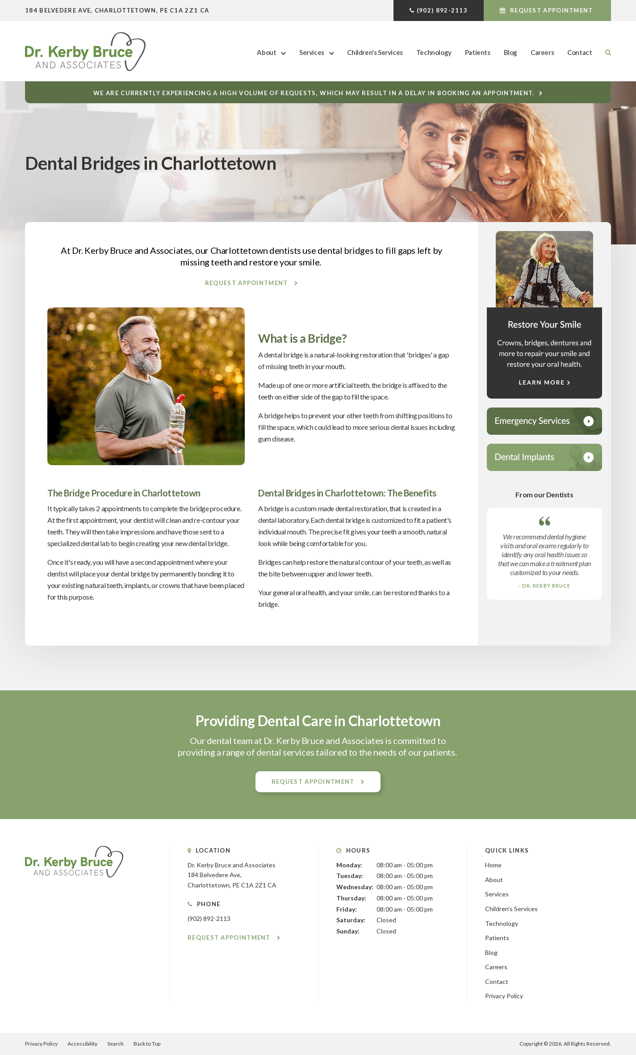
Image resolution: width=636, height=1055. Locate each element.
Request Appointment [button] (551, 10)
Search (604, 52)
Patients (477, 52)
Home (493, 865)
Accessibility (82, 1043)
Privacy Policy (504, 996)
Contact (579, 52)
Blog (510, 52)
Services (311, 52)
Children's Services (374, 52)
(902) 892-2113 (442, 10)
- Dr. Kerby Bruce (545, 585)
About (266, 52)
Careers (542, 52)
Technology (434, 52)
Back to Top (147, 1043)
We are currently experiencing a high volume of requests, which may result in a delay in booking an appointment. (313, 93)
